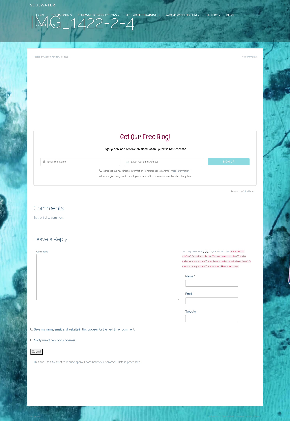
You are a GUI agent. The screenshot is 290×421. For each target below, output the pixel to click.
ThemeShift (228, 416)
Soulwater (42, 5)
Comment (42, 251)
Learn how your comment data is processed (112, 362)
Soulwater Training (142, 15)
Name (189, 276)
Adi (46, 57)
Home (40, 15)
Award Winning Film (182, 15)
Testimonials (61, 15)
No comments (249, 57)
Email (189, 293)
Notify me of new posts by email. (55, 340)
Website (190, 311)
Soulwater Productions (98, 15)
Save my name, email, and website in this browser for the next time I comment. (84, 329)
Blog (230, 15)
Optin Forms (248, 191)
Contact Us (45, 25)
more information (180, 170)
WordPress (254, 416)
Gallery (212, 15)
